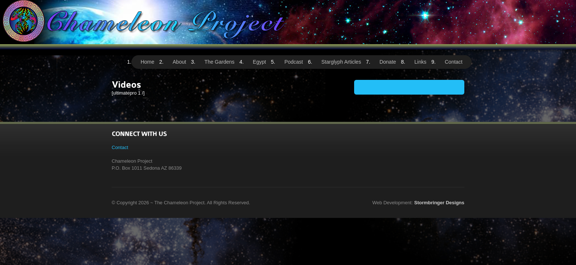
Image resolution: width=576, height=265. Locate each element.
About (179, 62)
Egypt (259, 62)
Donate (387, 62)
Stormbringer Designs (439, 202)
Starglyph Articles (341, 62)
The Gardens (220, 62)
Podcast (293, 62)
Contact (453, 62)
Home (147, 62)
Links (420, 62)
